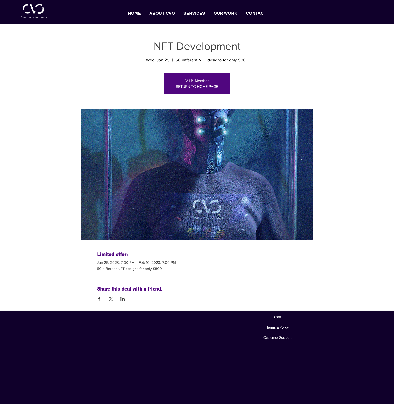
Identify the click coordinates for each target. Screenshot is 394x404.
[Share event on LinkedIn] (122, 299)
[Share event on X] (111, 299)
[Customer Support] (277, 338)
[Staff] (277, 317)
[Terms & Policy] (277, 327)
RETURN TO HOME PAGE (197, 86)
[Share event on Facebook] (99, 299)
